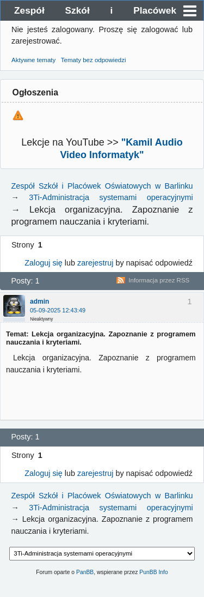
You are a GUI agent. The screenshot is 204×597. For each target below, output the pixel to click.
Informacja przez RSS (158, 280)
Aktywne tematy (33, 60)
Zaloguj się (43, 262)
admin (39, 301)
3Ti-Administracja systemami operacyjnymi (111, 197)
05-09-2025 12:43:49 (57, 310)
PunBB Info (153, 572)
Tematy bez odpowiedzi (93, 60)
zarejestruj (95, 262)
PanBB (85, 572)
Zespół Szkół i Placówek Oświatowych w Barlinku (95, 13)
